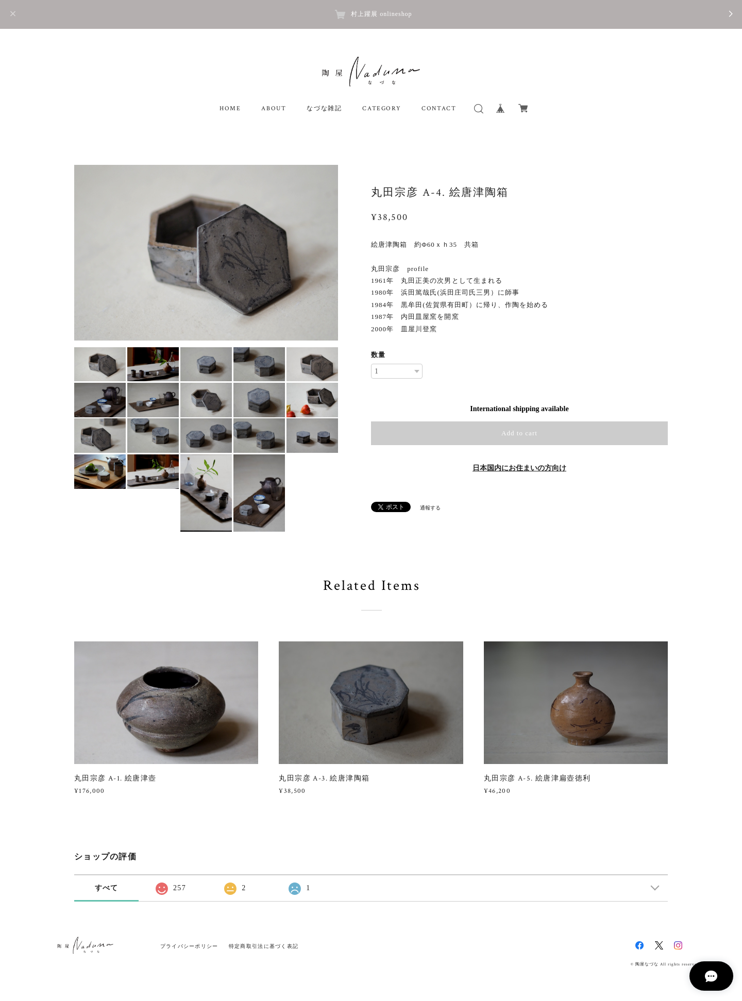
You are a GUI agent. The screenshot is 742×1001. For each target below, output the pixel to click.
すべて (107, 888)
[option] (206, 253)
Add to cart (519, 433)
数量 (378, 355)
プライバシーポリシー (189, 946)
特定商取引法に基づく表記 (263, 946)
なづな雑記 (324, 108)
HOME (230, 108)
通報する (430, 508)
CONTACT (438, 108)
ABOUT (273, 108)
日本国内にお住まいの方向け (519, 468)
